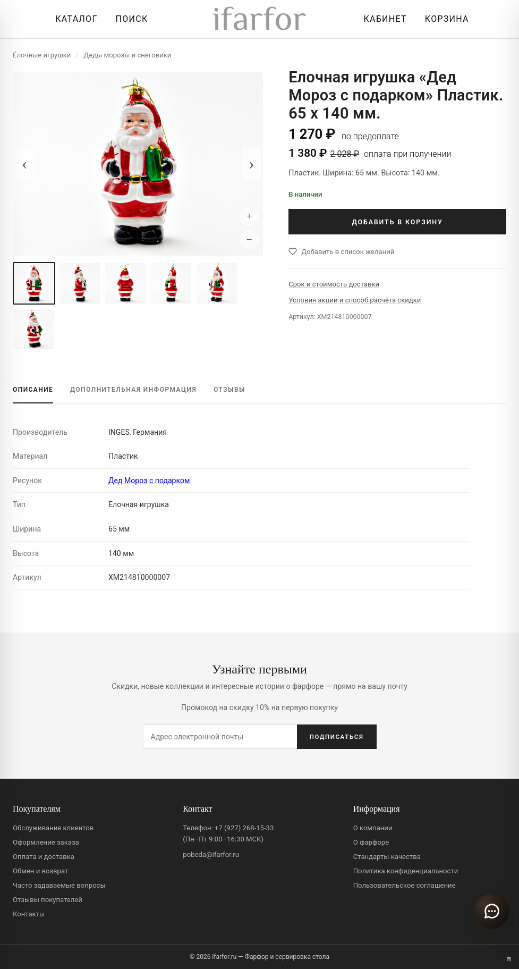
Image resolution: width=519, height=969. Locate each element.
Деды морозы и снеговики (127, 55)
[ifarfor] (259, 19)
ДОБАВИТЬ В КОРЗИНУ (397, 222)
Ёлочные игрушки (42, 55)
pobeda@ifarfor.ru (211, 854)
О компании (373, 828)
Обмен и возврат (40, 871)
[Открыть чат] (491, 911)
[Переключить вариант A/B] (509, 959)
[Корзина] (444, 19)
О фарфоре (371, 842)
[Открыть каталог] (73, 19)
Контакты (29, 914)
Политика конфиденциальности (405, 871)
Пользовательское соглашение (404, 885)
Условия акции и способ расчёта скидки (354, 300)
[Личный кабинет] (382, 19)
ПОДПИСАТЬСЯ (337, 736)
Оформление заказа (46, 842)
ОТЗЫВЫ (229, 389)
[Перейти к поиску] (129, 19)
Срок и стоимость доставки (333, 284)
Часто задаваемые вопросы (59, 885)
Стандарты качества (387, 857)
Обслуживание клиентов (53, 828)
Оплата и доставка (43, 857)
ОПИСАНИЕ (33, 389)
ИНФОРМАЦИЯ (133, 389)
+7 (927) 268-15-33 (244, 828)
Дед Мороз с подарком (149, 480)
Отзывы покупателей (47, 900)
